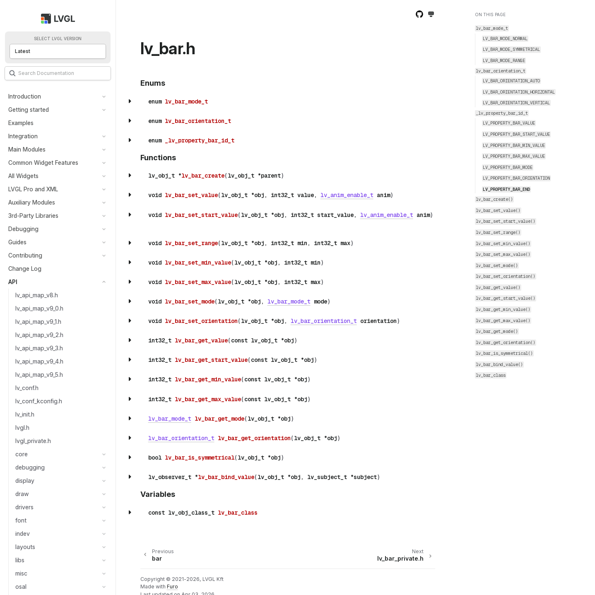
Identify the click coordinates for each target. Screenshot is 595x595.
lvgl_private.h (33, 440)
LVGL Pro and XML (33, 189)
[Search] (58, 73)
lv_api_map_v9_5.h (39, 374)
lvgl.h (22, 427)
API (12, 281)
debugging (30, 467)
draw (22, 493)
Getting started (28, 109)
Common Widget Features (43, 162)
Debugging (23, 228)
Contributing (25, 255)
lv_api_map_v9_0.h (39, 308)
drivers (24, 507)
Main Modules (27, 149)
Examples (21, 122)
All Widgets (23, 175)
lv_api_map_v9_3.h (39, 348)
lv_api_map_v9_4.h (39, 361)
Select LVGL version (58, 38)
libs (19, 560)
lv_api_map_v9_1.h (38, 321)
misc (21, 573)
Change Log (24, 268)
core (21, 454)
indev (22, 533)
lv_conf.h (27, 387)
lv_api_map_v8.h (36, 295)
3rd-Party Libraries (33, 215)
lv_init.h (24, 414)
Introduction (24, 96)
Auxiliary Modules (31, 202)
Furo (172, 586)
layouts (25, 546)
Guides (17, 242)
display (24, 480)
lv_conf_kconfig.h (38, 401)
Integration (23, 136)
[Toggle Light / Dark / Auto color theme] (431, 14)
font (20, 520)
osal (20, 586)
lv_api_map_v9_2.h (39, 334)
